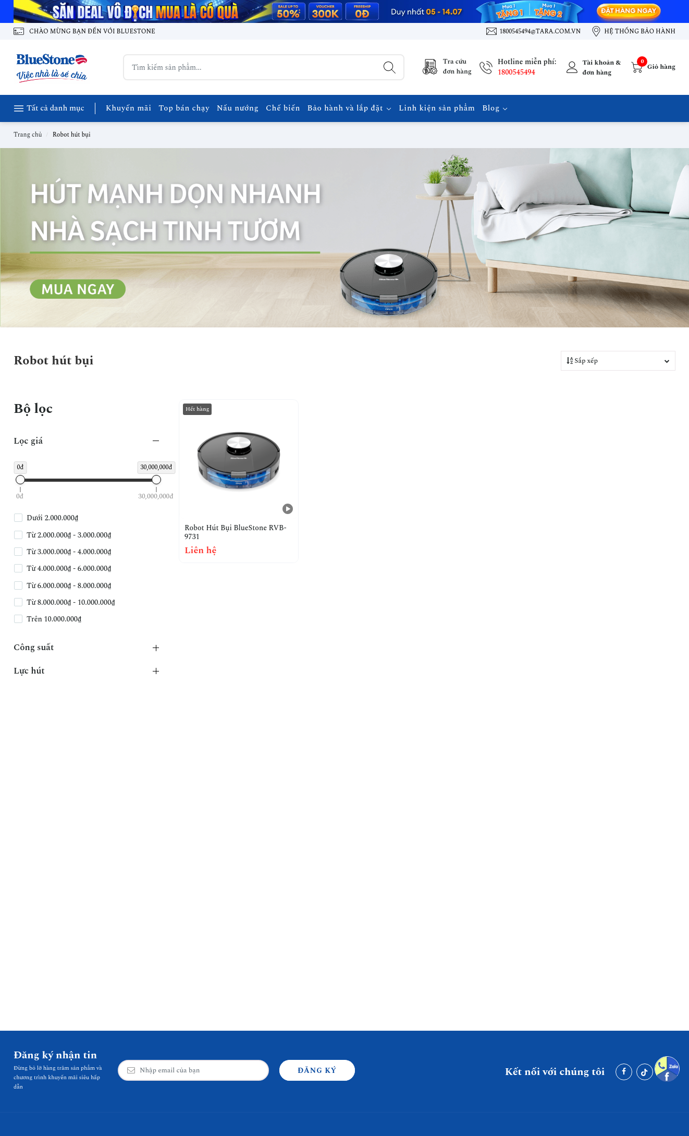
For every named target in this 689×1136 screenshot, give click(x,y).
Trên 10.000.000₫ (54, 619)
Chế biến (283, 108)
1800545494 (516, 72)
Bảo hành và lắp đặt (349, 108)
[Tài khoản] (592, 67)
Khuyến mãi (129, 108)
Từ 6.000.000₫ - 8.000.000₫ (69, 586)
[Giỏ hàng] (652, 67)
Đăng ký (317, 1070)
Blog (495, 108)
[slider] (20, 479)
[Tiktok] (644, 1072)
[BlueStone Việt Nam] (53, 67)
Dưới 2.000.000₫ (52, 518)
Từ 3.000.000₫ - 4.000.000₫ (69, 552)
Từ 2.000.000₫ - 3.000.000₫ (69, 535)
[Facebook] (624, 1072)
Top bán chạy (184, 108)
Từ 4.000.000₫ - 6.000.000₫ (69, 569)
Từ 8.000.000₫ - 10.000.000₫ (71, 602)
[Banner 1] (344, 11)
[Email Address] (193, 1070)
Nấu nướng (238, 108)
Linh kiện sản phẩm (437, 108)
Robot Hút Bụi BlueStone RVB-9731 (235, 533)
